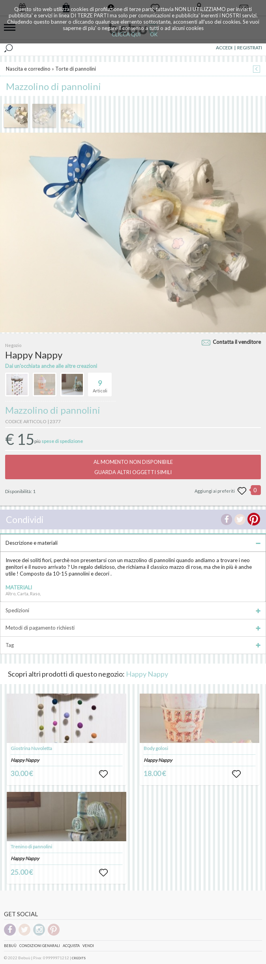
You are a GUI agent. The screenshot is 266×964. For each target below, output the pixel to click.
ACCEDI (224, 48)
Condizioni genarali (39, 945)
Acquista (71, 945)
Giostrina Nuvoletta (31, 748)
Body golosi (156, 748)
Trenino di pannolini (31, 847)
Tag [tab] (133, 645)
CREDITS (79, 958)
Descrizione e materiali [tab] (133, 543)
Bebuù (10, 945)
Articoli (100, 383)
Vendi (88, 945)
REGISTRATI (249, 48)
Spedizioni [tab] (133, 610)
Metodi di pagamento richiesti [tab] (133, 628)
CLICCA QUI (126, 34)
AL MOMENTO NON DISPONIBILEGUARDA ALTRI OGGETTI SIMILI (133, 467)
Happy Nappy (147, 674)
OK (153, 34)
